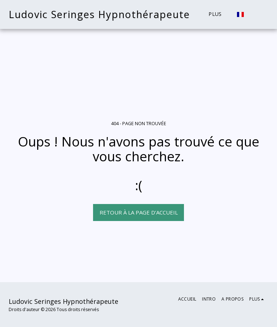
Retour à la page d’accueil (139, 212)
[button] (263, 14)
